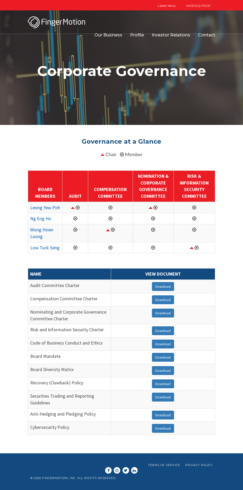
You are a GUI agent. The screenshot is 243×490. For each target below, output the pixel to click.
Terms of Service (164, 465)
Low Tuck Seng (45, 248)
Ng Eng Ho (40, 218)
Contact (206, 35)
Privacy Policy (199, 465)
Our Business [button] (108, 35)
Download (163, 286)
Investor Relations (171, 35)
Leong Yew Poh (45, 208)
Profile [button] (137, 35)
